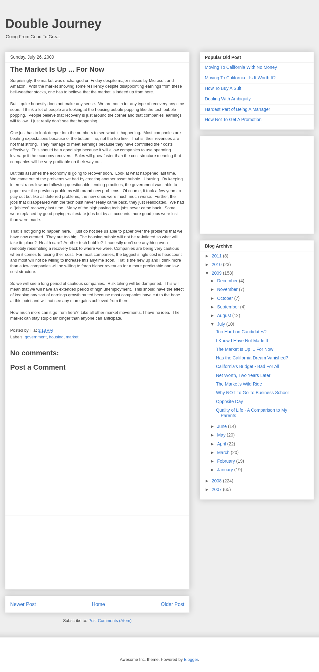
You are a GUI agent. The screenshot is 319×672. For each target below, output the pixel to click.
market (72, 337)
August (224, 315)
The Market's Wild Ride (239, 384)
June (222, 426)
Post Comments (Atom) (109, 620)
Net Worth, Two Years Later (243, 375)
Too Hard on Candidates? (241, 331)
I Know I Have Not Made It (242, 340)
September (228, 306)
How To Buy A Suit (223, 88)
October (225, 298)
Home (98, 604)
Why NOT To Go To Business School (252, 392)
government (36, 337)
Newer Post (23, 604)
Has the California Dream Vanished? (252, 357)
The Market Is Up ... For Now (244, 349)
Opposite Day (229, 401)
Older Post (172, 604)
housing (56, 337)
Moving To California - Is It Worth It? (240, 77)
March (224, 452)
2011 (217, 255)
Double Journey (53, 24)
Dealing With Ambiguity (228, 98)
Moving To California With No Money (241, 67)
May (221, 434)
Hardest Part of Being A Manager (237, 109)
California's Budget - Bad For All (247, 366)
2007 (217, 489)
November (228, 289)
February (226, 461)
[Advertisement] (97, 552)
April (222, 443)
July (221, 324)
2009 (217, 273)
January (225, 469)
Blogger (191, 659)
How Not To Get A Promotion (233, 119)
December (228, 280)
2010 (217, 264)
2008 (217, 480)
